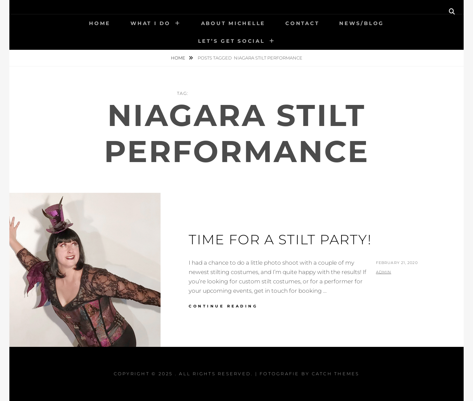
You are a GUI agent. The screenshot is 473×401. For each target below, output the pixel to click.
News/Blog (361, 23)
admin (383, 272)
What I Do (150, 23)
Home (99, 23)
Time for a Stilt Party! (280, 239)
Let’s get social (231, 41)
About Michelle (233, 23)
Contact (302, 23)
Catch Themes (336, 373)
